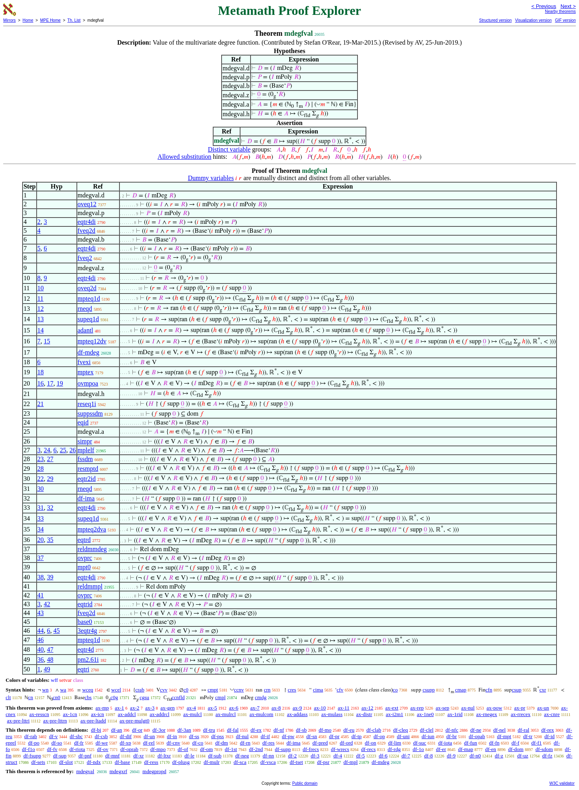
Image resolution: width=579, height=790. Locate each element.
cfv (340, 690)
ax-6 (233, 708)
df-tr (527, 736)
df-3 (315, 756)
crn (267, 690)
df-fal (232, 730)
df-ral (523, 730)
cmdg (261, 697)
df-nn (268, 756)
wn (45, 690)
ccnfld (178, 697)
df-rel (149, 743)
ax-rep (416, 708)
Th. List (74, 20)
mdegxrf (118, 771)
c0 (185, 690)
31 (40, 507)
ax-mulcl (192, 714)
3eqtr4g (87, 630)
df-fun (470, 743)
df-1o (418, 749)
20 (40, 539)
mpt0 (84, 567)
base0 (85, 621)
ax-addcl (127, 714)
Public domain (305, 783)
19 (60, 383)
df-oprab (129, 749)
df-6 (383, 756)
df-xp (125, 743)
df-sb (301, 730)
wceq (87, 690)
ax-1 (119, 708)
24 (47, 450)
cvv (164, 690)
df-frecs (311, 749)
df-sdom (544, 749)
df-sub (214, 756)
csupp (429, 690)
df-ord (346, 743)
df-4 (337, 756)
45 (56, 630)
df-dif (126, 736)
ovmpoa (88, 383)
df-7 (405, 756)
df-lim (394, 743)
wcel (116, 690)
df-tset (296, 762)
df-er (441, 749)
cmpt (212, 690)
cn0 (56, 697)
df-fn (494, 743)
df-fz (547, 756)
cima (318, 690)
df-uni (403, 736)
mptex (86, 372)
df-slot (66, 762)
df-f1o (28, 749)
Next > (568, 6)
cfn (489, 690)
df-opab (477, 736)
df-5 (360, 756)
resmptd (88, 468)
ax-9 (297, 708)
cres (292, 690)
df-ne (475, 730)
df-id (549, 736)
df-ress (151, 762)
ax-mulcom (261, 714)
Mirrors (9, 20)
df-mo (324, 730)
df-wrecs (340, 749)
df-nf (278, 730)
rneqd (85, 308)
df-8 (428, 756)
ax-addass (297, 714)
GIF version (565, 20)
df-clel (426, 730)
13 (40, 319)
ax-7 (254, 708)
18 (40, 372)
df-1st (231, 749)
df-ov (102, 749)
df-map (465, 749)
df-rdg (394, 749)
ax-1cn (70, 714)
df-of (183, 749)
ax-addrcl (159, 714)
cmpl (220, 697)
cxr (542, 690)
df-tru (209, 730)
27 (50, 459)
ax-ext (391, 708)
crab (140, 690)
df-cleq (400, 730)
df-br (451, 736)
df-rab (30, 736)
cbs (88, 697)
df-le (190, 756)
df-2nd (256, 749)
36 (40, 659)
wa (63, 690)
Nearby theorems (560, 11)
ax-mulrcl (226, 714)
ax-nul (467, 708)
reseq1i (87, 403)
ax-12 (367, 708)
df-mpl (350, 762)
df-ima (86, 498)
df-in (172, 736)
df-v (53, 736)
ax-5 (212, 708)
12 (40, 308)
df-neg (242, 756)
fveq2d (86, 230)
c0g (114, 697)
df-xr (138, 756)
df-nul (242, 736)
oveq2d (87, 288)
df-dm (221, 743)
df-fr (79, 743)
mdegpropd (154, 771)
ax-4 (191, 708)
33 (40, 518)
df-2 (292, 756)
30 (40, 488)
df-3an (184, 730)
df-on (370, 743)
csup (517, 690)
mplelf (86, 450)
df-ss (194, 736)
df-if (265, 736)
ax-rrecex (520, 714)
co (395, 690)
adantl (85, 330)
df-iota (445, 743)
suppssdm (90, 413)
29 (50, 478)
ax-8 (276, 708)
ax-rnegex (486, 714)
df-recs (368, 749)
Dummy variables (211, 177)
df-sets (38, 762)
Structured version (495, 20)
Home (28, 20)
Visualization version (533, 20)
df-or (137, 730)
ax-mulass (332, 714)
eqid (83, 422)
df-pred (320, 743)
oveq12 (87, 204)
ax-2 (134, 708)
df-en (490, 749)
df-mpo (158, 749)
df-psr (323, 762)
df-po (33, 743)
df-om (206, 749)
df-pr (334, 736)
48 (50, 659)
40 (40, 649)
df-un (149, 736)
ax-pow (494, 708)
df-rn (245, 743)
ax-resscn (39, 714)
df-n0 (475, 756)
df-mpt (504, 736)
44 (40, 630)
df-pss (217, 736)
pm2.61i (88, 659)
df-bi (96, 730)
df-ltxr (164, 756)
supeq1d (88, 319)
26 (73, 450)
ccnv (239, 690)
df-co (197, 743)
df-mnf (112, 756)
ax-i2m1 (394, 714)
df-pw (288, 736)
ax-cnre (552, 714)
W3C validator (562, 783)
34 (40, 529)
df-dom (516, 749)
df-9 (451, 756)
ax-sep (442, 708)
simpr (85, 441)
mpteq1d (89, 298)
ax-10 (320, 708)
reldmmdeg (92, 549)
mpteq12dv (92, 341)
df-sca (240, 762)
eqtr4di (87, 221)
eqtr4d (86, 649)
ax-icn (97, 714)
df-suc (419, 743)
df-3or (159, 730)
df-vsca (267, 762)
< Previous (543, 6)
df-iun (428, 736)
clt (8, 697)
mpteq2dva (92, 529)
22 (40, 478)
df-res (268, 743)
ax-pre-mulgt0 (134, 721)
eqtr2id (87, 478)
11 (40, 298)
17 (50, 383)
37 (40, 557)
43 (40, 612)
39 (50, 577)
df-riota (77, 749)
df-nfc (452, 730)
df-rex (547, 730)
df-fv (52, 749)
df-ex (255, 730)
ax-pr (519, 708)
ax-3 (149, 708)
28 (40, 468)
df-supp (283, 749)
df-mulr (211, 762)
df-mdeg (88, 352)
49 (47, 669)
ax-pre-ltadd (93, 721)
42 (47, 604)
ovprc (85, 557)
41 (40, 595)
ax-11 (343, 708)
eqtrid (85, 604)
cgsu (144, 697)
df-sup (59, 756)
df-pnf (85, 756)
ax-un (543, 708)
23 (40, 459)
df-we (102, 743)
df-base (122, 762)
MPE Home (50, 20)
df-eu (348, 730)
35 (50, 539)
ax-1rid (455, 714)
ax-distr (364, 714)
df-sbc (76, 736)
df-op (379, 736)
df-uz (522, 756)
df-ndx (94, 762)
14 (40, 330)
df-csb (101, 736)
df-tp (356, 736)
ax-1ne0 (425, 714)
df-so (56, 743)
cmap (460, 690)
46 (40, 639)
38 (40, 577)
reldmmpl (90, 586)
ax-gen (167, 708)
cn (30, 697)
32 (50, 507)
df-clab (373, 730)
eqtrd (84, 539)
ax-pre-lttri (18, 721)
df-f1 (536, 743)
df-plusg (180, 762)
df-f (515, 743)
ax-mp (102, 708)
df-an (116, 730)
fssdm (85, 459)
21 (40, 403)
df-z (499, 756)
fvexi (84, 362)
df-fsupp (32, 756)
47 (50, 649)
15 (47, 341)
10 (40, 288)
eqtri (83, 669)
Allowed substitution (184, 156)
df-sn (311, 736)
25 (63, 450)
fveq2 (85, 257)
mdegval (85, 771)
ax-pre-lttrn (55, 721)
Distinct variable (229, 149)
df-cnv (173, 743)
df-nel (499, 730)
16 (40, 383)
